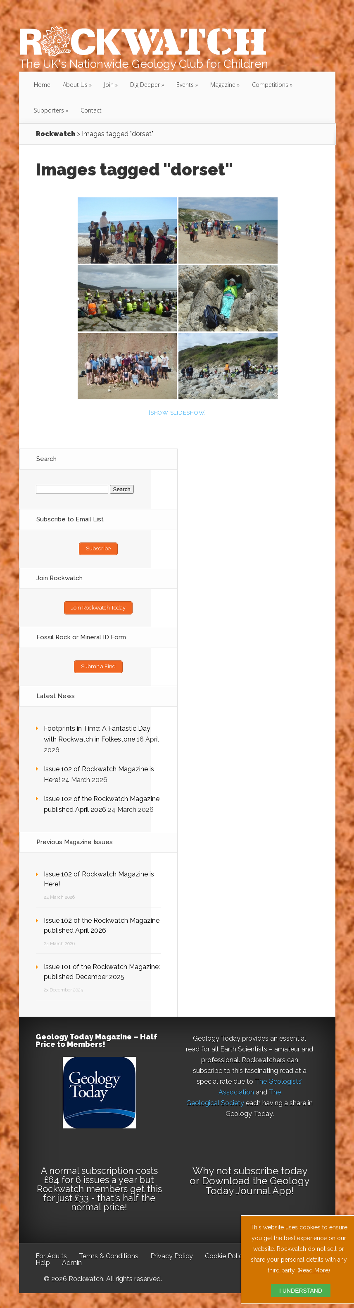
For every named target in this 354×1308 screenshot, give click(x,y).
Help (43, 1261)
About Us (75, 85)
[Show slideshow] (177, 413)
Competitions (270, 85)
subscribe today (270, 1169)
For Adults (51, 1254)
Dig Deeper (145, 85)
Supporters (49, 110)
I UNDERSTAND (300, 1290)
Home (42, 85)
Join (109, 85)
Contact (91, 110)
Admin (72, 1261)
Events (185, 85)
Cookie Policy (225, 1254)
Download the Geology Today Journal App (255, 1184)
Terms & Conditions (108, 1254)
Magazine (222, 85)
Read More (313, 1270)
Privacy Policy (171, 1254)
